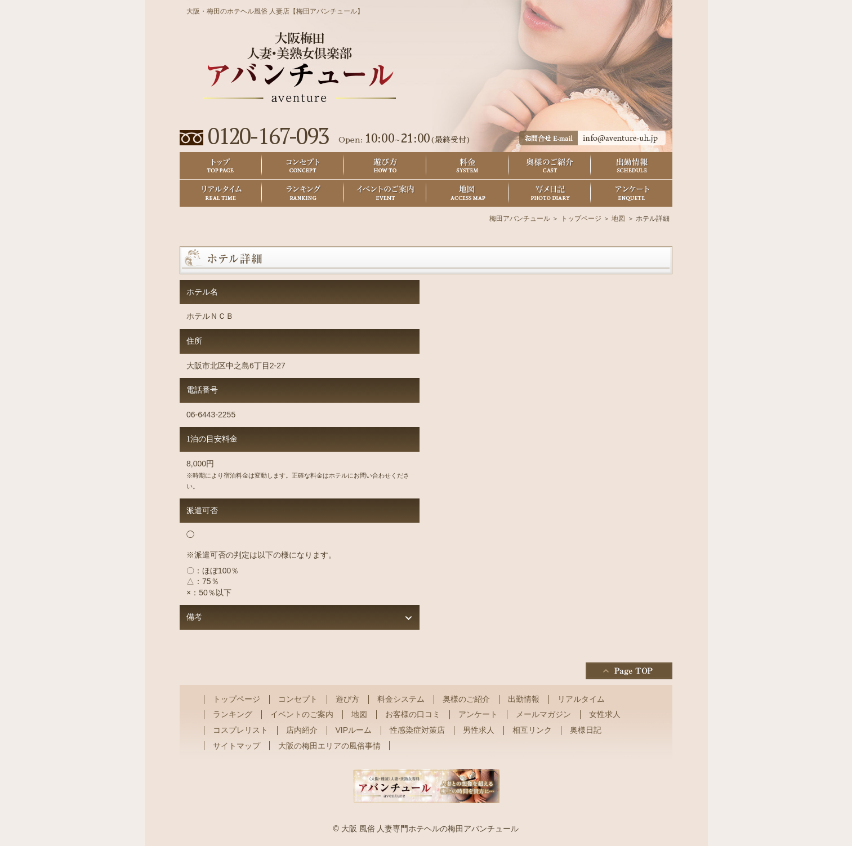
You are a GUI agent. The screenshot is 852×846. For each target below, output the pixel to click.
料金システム (401, 698)
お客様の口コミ (412, 714)
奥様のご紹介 (549, 166)
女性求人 (605, 714)
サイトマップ (236, 745)
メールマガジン (543, 714)
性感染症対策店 (417, 729)
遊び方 (385, 166)
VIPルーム (354, 729)
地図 (467, 193)
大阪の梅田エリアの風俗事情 (329, 745)
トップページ (581, 218)
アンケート (632, 193)
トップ (221, 166)
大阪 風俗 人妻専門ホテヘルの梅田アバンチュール (430, 828)
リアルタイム (221, 193)
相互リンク (532, 729)
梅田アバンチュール (519, 218)
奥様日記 (549, 193)
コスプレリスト (240, 729)
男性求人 (478, 729)
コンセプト (303, 166)
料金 (467, 166)
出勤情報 (632, 166)
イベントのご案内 (385, 193)
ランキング (303, 193)
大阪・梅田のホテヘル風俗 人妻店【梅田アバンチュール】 (275, 11)
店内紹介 (302, 729)
